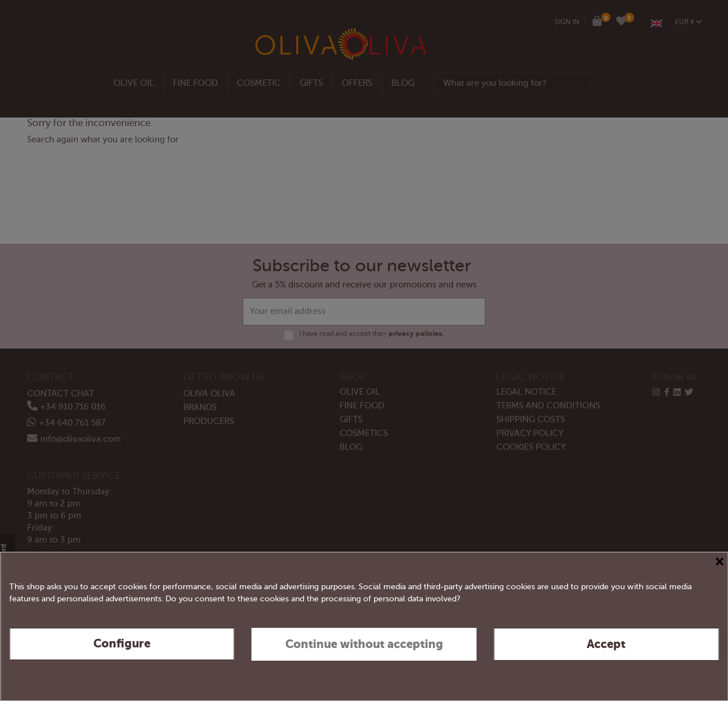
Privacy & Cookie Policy (675, 677)
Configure (121, 643)
